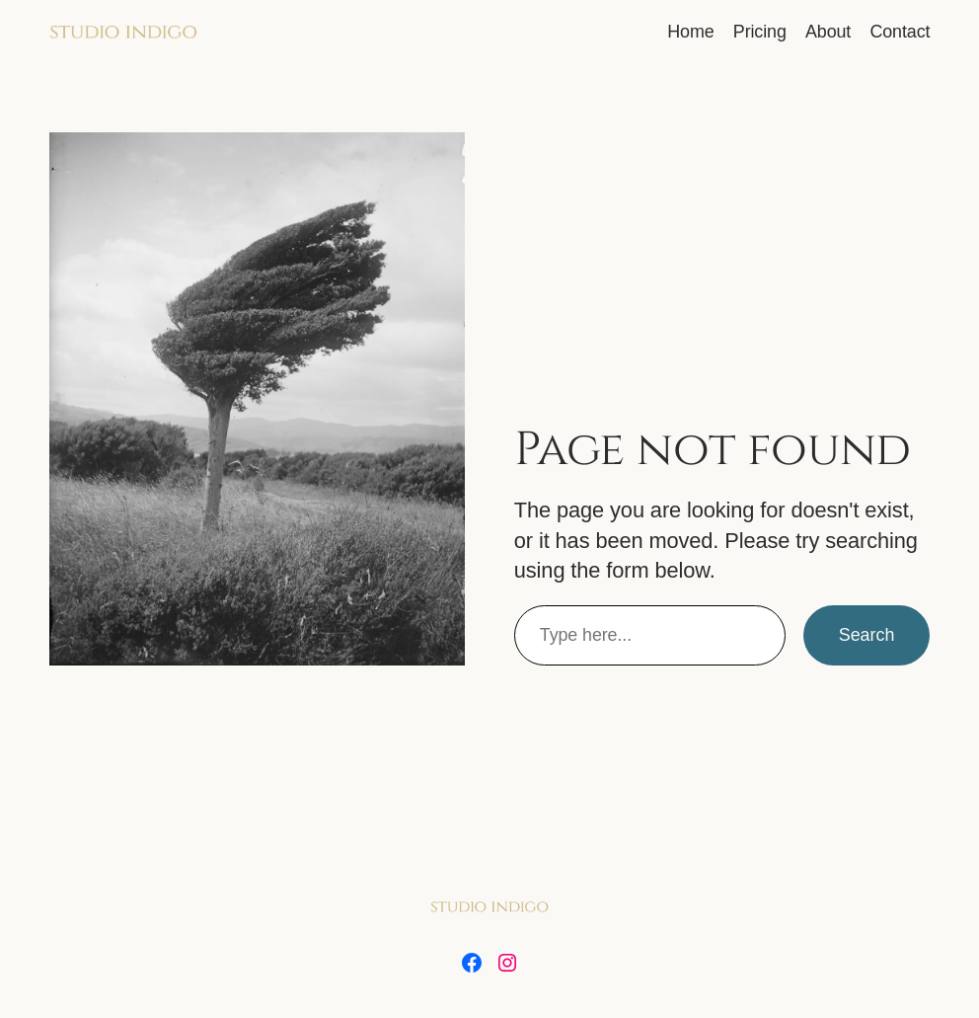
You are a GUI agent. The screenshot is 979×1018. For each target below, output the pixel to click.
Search (867, 635)
